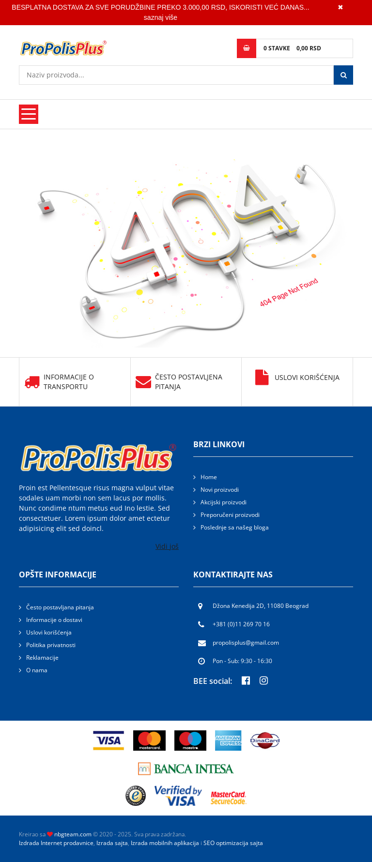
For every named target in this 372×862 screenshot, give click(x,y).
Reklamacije (42, 657)
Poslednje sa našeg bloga (235, 527)
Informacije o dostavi (54, 620)
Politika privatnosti (51, 645)
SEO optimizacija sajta (233, 843)
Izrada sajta (112, 843)
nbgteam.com (73, 834)
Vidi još (167, 546)
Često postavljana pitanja (60, 607)
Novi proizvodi (220, 489)
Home (209, 477)
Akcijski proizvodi (224, 502)
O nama (36, 670)
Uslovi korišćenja (297, 377)
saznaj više (160, 17)
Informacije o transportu (59, 382)
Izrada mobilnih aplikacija (165, 843)
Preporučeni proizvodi (230, 515)
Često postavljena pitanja (179, 382)
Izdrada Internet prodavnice (56, 843)
